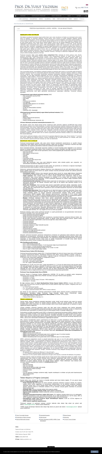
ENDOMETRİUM (33, 19)
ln (87, 11)
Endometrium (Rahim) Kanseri (23, 417)
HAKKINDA (23, 16)
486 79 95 (82, 7)
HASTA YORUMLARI (56, 16)
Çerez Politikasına (52, 451)
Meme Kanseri (67, 415)
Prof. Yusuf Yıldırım (36, 8)
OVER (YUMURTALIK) (23, 19)
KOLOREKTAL (48, 19)
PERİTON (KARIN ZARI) (62, 19)
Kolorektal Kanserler (45, 415)
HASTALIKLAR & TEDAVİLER (38, 16)
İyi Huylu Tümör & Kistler (70, 419)
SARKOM (76, 19)
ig (85, 11)
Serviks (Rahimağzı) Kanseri (23, 419)
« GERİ (18, 28)
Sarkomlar (66, 417)
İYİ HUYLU (82, 19)
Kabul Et (94, 451)
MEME (70, 19)
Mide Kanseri (43, 417)
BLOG (69, 16)
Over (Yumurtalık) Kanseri (22, 415)
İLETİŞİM (79, 16)
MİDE (54, 19)
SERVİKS (41, 19)
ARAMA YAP (86, 16)
